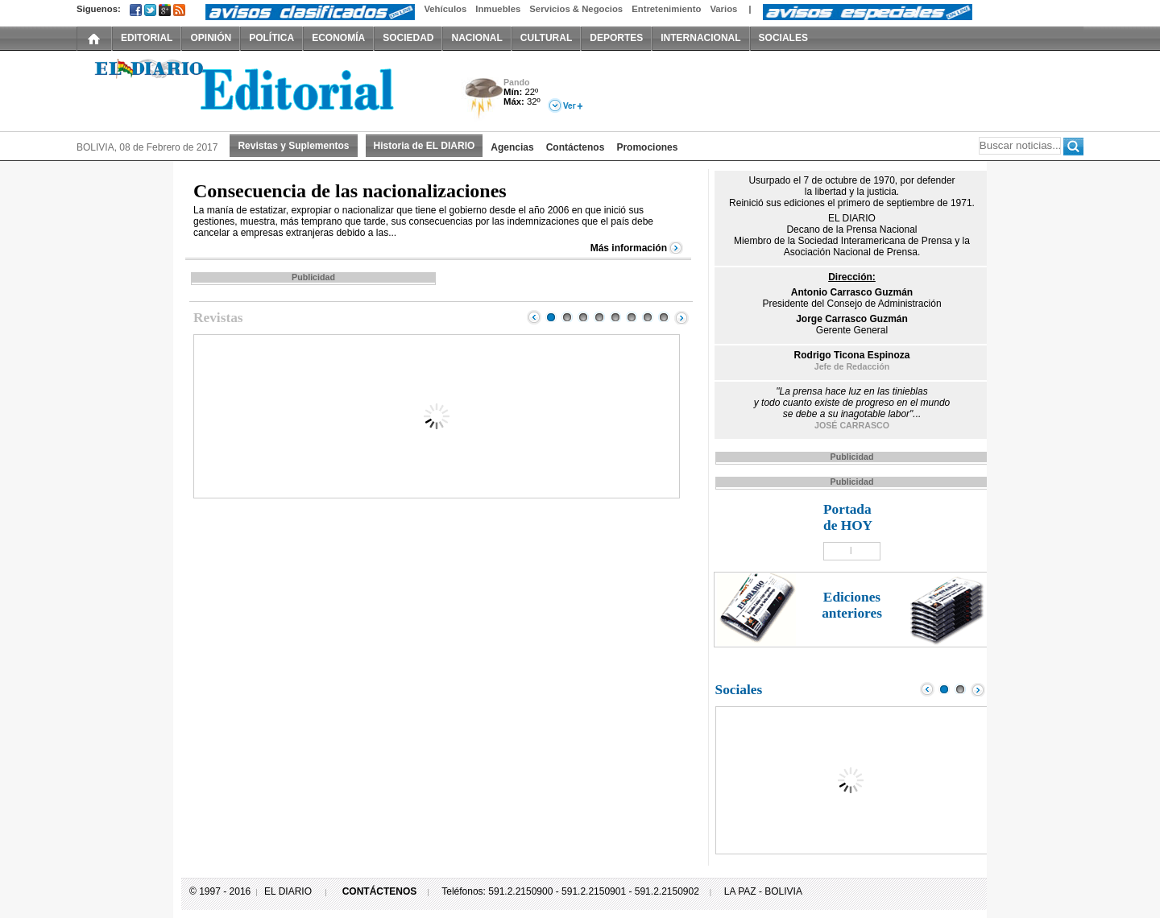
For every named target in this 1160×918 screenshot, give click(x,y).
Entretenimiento (666, 9)
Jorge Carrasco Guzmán (852, 319)
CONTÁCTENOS (379, 891)
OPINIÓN (210, 37)
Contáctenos (575, 147)
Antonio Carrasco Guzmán (852, 292)
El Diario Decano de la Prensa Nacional (258, 89)
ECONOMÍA (338, 37)
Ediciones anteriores (852, 605)
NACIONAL (476, 37)
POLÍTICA (271, 37)
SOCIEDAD (408, 37)
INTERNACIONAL (700, 37)
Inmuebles (497, 9)
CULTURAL (546, 37)
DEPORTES (616, 37)
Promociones (646, 147)
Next (681, 317)
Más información (628, 248)
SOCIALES (783, 37)
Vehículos (445, 9)
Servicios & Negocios (576, 9)
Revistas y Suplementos (293, 145)
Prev (534, 317)
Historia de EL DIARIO (424, 145)
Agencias (512, 147)
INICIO (94, 38)
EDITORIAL (146, 37)
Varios (723, 9)
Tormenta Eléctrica (481, 99)
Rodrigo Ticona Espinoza (852, 355)
